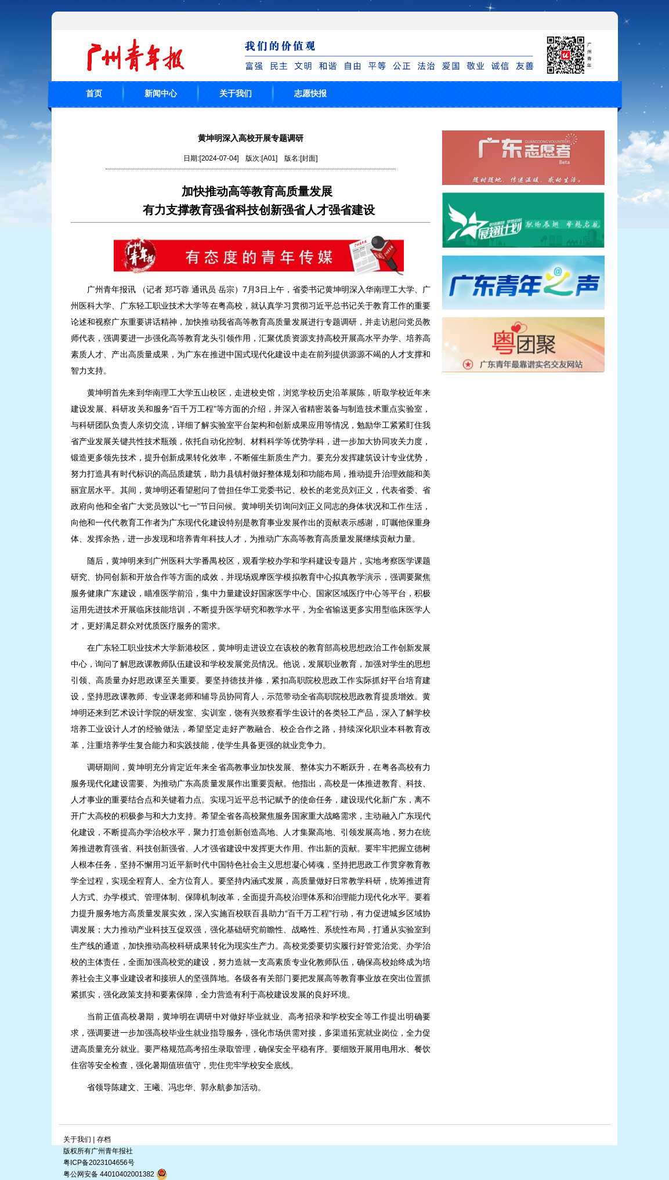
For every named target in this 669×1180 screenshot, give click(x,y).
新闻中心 (160, 93)
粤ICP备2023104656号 (99, 1163)
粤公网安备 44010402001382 (115, 1173)
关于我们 (235, 93)
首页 (94, 93)
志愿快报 (310, 93)
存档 (104, 1139)
